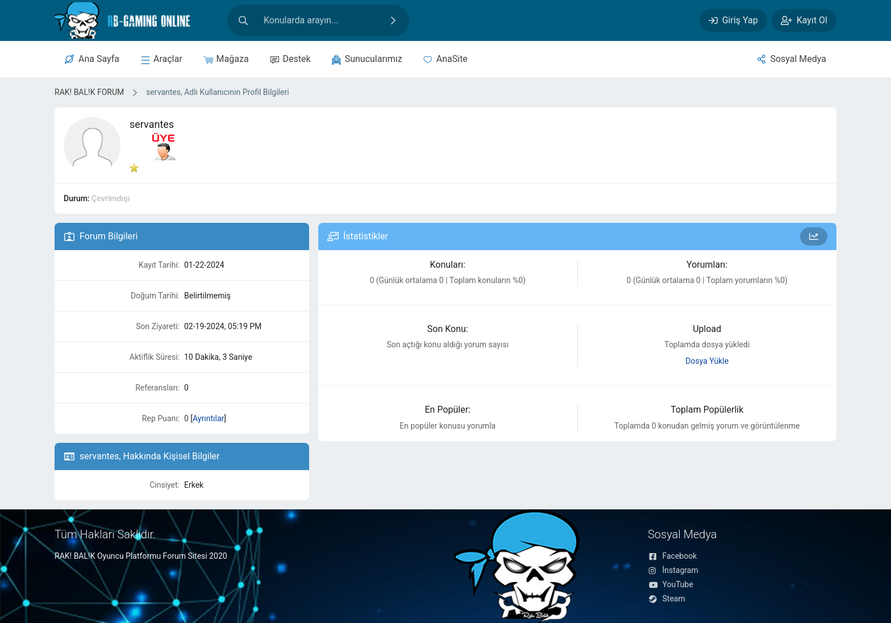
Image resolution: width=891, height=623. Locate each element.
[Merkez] (92, 59)
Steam (666, 598)
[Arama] (243, 20)
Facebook (672, 555)
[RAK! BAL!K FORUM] (132, 20)
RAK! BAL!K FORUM (89, 92)
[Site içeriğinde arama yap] (318, 20)
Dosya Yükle (706, 361)
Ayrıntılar (208, 418)
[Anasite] (445, 59)
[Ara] (393, 20)
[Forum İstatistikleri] (813, 236)
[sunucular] (161, 59)
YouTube (670, 584)
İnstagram (673, 570)
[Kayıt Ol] (804, 20)
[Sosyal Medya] (791, 59)
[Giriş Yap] (733, 20)
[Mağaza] (226, 59)
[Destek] (290, 59)
